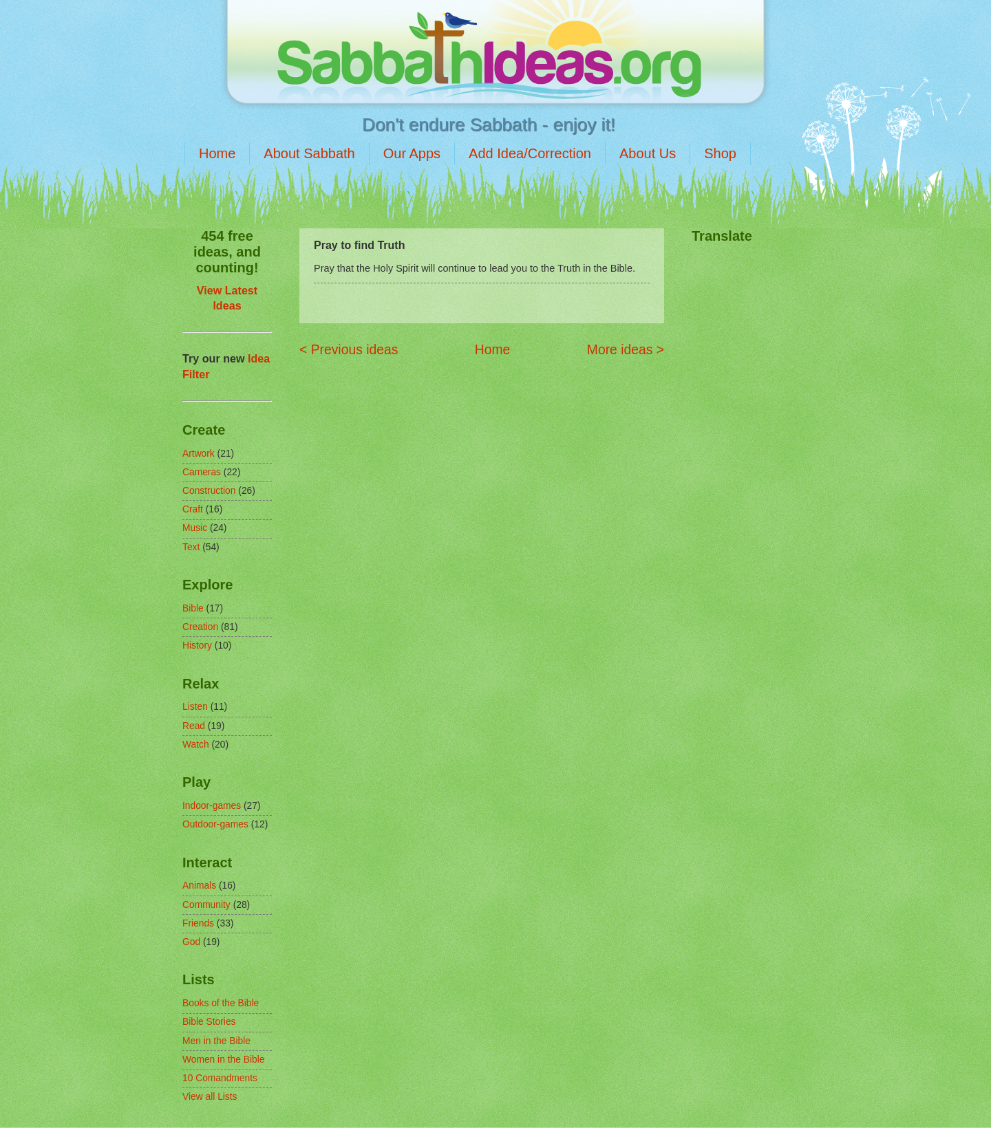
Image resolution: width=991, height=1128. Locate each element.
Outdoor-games (215, 824)
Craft (192, 509)
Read (193, 726)
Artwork (198, 453)
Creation (200, 627)
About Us (647, 153)
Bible (193, 608)
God (191, 942)
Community (206, 905)
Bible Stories (208, 1022)
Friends (198, 923)
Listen (195, 707)
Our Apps (411, 153)
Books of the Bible (220, 1003)
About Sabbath (309, 153)
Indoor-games (211, 806)
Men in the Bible (216, 1041)
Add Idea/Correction (530, 153)
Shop (720, 153)
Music (194, 528)
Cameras (201, 472)
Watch (195, 744)
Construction (208, 491)
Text (191, 547)
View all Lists (209, 1097)
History (197, 645)
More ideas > (625, 350)
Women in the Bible (223, 1059)
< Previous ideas (348, 350)
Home (217, 153)
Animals (199, 885)
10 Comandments (219, 1078)
